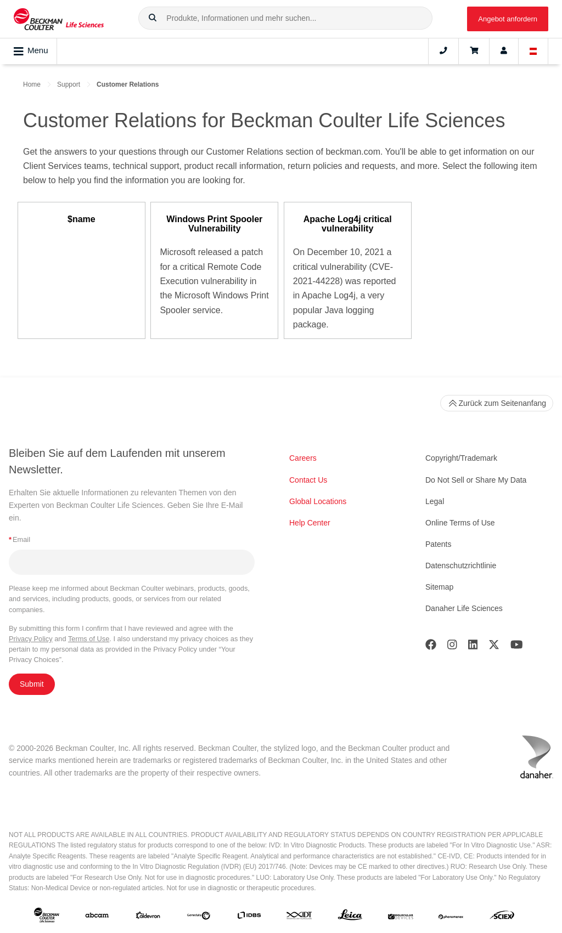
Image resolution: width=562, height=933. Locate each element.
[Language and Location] (533, 51)
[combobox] (285, 18)
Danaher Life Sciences (464, 608)
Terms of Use (88, 639)
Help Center (309, 522)
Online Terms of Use (460, 522)
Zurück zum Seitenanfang (496, 403)
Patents (438, 544)
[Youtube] (516, 647)
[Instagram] (452, 647)
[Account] (504, 51)
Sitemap (439, 587)
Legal (434, 501)
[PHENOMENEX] (451, 917)
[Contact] (443, 51)
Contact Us (308, 480)
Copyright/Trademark (461, 458)
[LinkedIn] (473, 647)
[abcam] (97, 917)
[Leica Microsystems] (350, 917)
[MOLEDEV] (400, 917)
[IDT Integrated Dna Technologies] (299, 917)
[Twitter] (493, 647)
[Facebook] (430, 647)
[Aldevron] (148, 917)
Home (32, 84)
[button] (152, 18)
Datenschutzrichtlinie (460, 565)
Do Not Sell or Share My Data (475, 480)
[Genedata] (199, 917)
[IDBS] (249, 917)
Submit (32, 684)
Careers (303, 458)
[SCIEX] (502, 917)
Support (68, 84)
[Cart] (474, 51)
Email (19, 539)
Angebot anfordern (507, 19)
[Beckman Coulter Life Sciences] (59, 19)
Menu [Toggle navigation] (31, 51)
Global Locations (317, 501)
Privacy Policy (31, 639)
